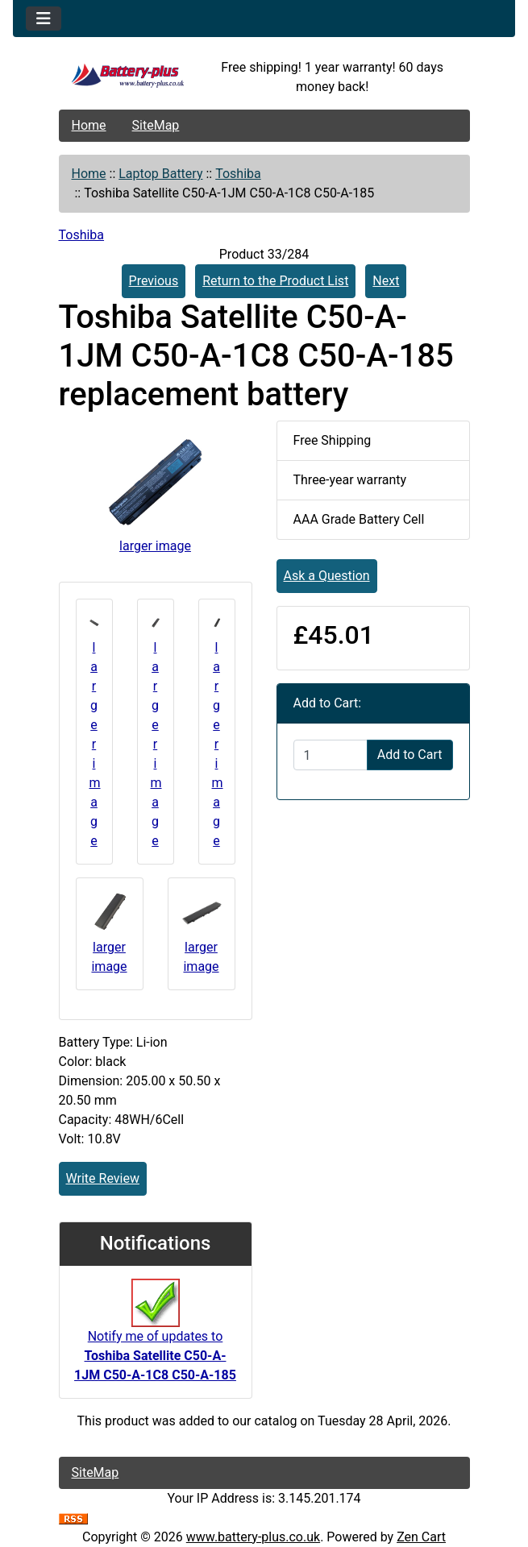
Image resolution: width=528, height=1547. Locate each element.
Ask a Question (327, 575)
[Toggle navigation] (43, 18)
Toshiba (238, 173)
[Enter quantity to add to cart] (330, 755)
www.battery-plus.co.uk (253, 1537)
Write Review (102, 1178)
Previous (154, 280)
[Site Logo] (128, 77)
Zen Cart (421, 1537)
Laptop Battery (160, 173)
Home (89, 125)
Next (385, 280)
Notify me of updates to (155, 1338)
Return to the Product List (275, 280)
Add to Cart (410, 754)
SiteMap (156, 125)
